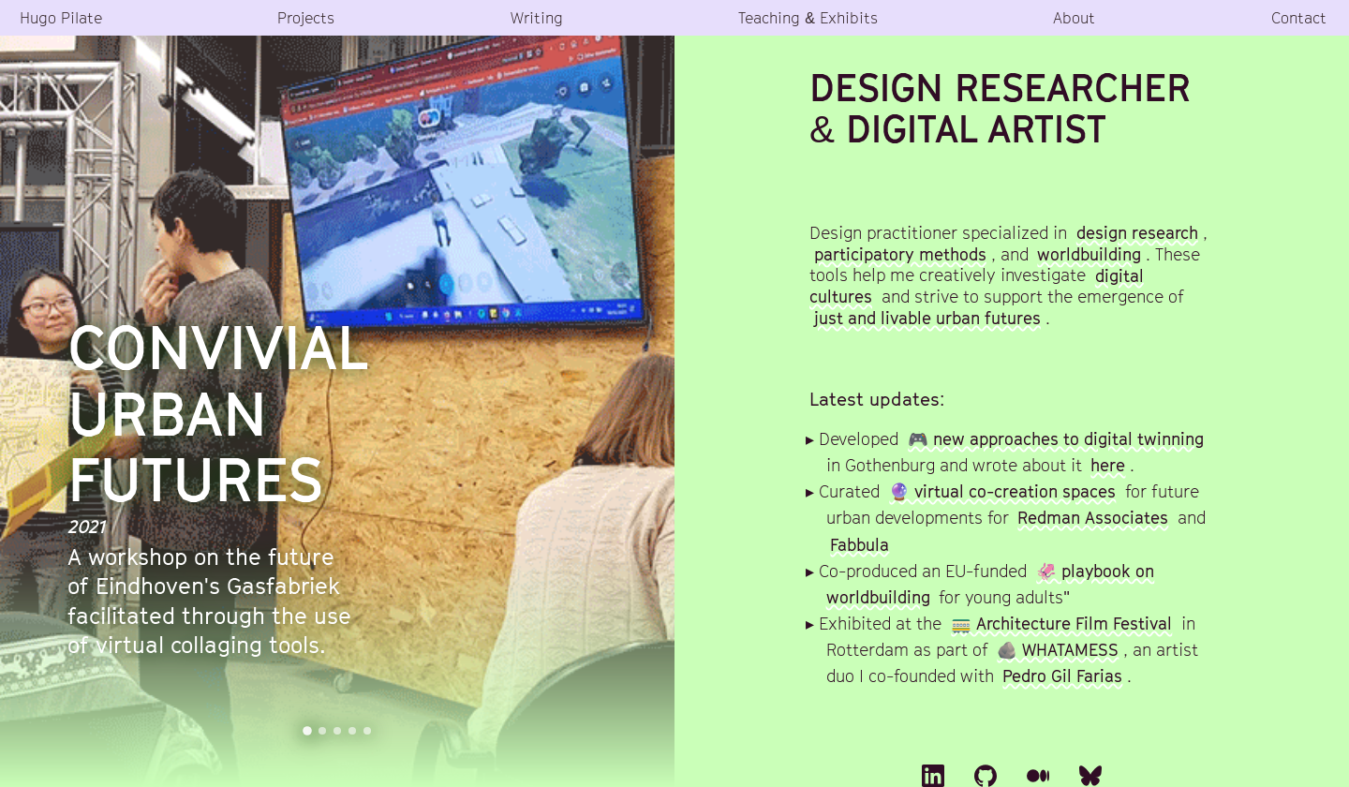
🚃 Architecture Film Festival (1061, 623)
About (1074, 16)
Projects (305, 16)
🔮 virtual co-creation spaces (1002, 491)
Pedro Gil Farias (1062, 676)
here (1107, 465)
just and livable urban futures (927, 318)
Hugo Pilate (61, 16)
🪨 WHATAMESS (1058, 650)
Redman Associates (1092, 517)
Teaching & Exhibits (808, 16)
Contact (1299, 16)
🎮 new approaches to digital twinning (1056, 439)
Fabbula (859, 544)
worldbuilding (1089, 254)
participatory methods (900, 254)
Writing (537, 16)
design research (1137, 233)
